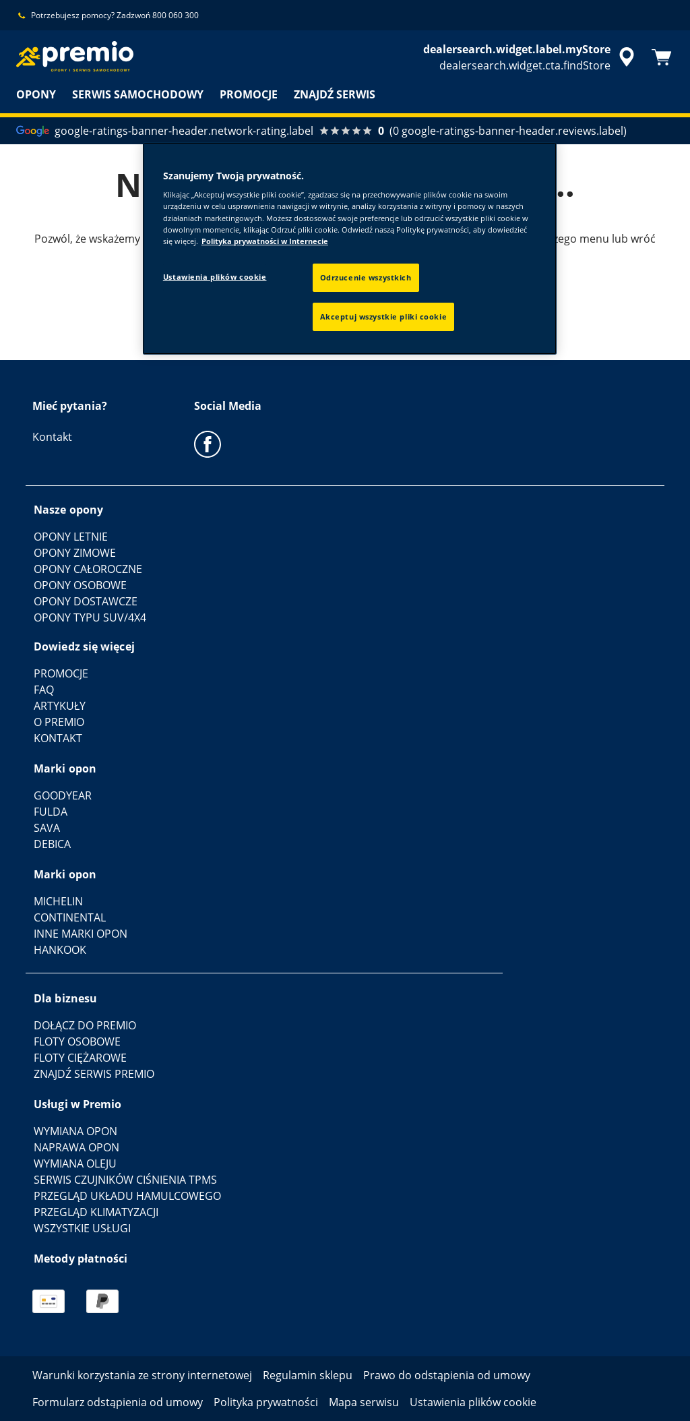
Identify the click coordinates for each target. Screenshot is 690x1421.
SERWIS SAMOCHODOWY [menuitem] (137, 94)
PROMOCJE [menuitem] (249, 94)
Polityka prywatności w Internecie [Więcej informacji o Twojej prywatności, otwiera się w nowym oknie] (264, 241)
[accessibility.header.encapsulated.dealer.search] (531, 57)
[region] (350, 248)
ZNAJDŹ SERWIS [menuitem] (334, 94)
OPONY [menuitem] (36, 94)
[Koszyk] (662, 57)
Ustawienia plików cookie (215, 277)
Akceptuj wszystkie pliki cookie (383, 316)
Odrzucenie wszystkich (366, 277)
